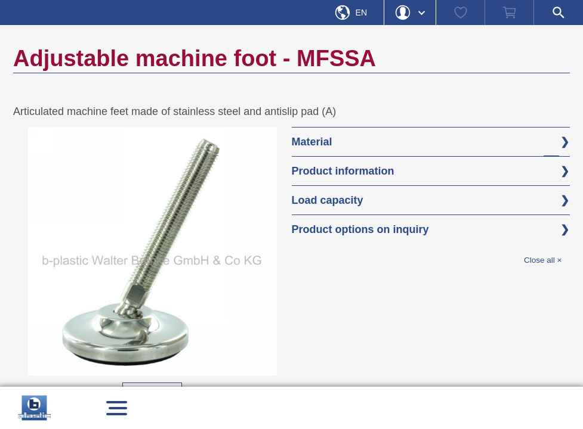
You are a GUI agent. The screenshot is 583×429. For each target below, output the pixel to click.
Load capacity (327, 200)
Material (312, 142)
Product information (343, 171)
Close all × (543, 260)
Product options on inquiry (360, 229)
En (361, 12)
